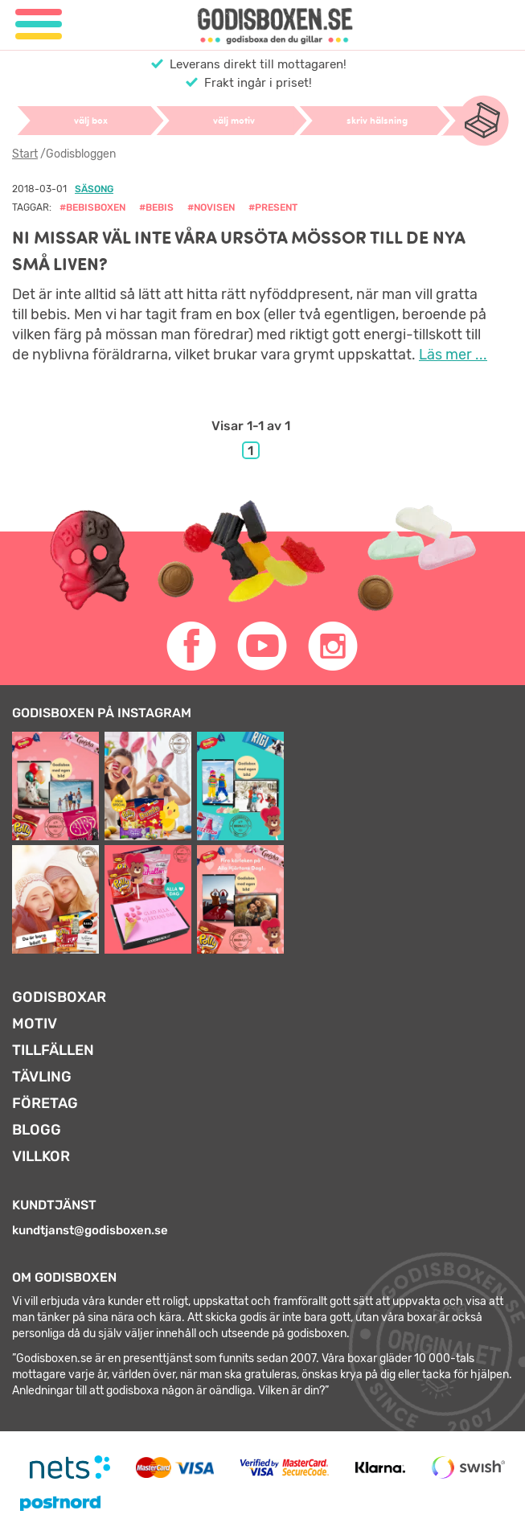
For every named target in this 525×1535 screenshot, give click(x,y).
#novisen (211, 207)
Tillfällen (53, 1050)
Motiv (34, 1023)
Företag (45, 1103)
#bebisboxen (92, 207)
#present (272, 207)
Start (25, 154)
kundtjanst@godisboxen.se (90, 1230)
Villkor (41, 1156)
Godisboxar (59, 997)
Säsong (94, 189)
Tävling (42, 1077)
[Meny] (38, 24)
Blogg (36, 1130)
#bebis (156, 207)
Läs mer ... (453, 354)
